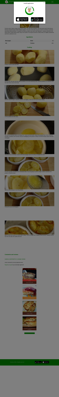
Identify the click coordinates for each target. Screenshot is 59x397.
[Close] (44, 2)
